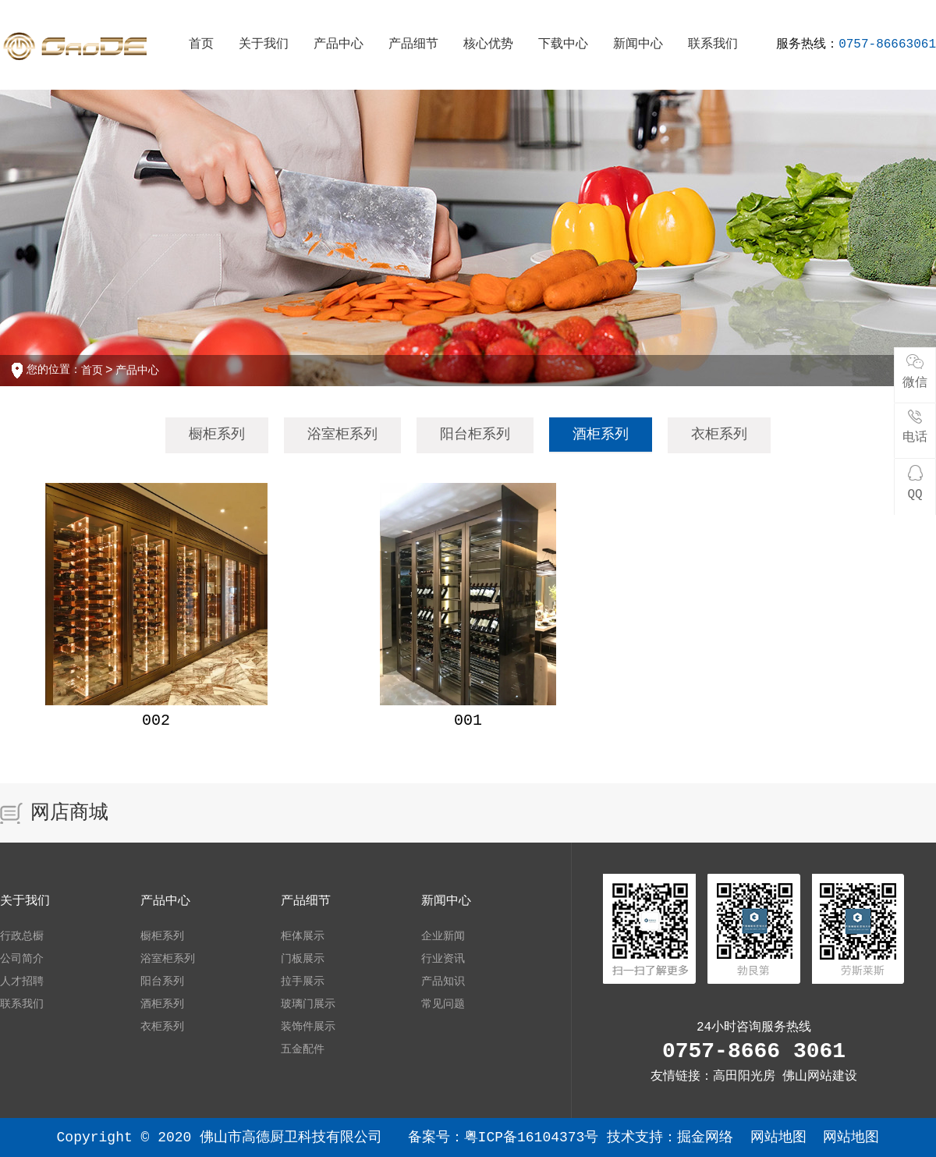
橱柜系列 (217, 434)
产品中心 (338, 44)
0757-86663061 (887, 44)
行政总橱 (22, 936)
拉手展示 (302, 981)
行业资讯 (443, 958)
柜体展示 (302, 936)
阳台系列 (162, 981)
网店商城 (69, 813)
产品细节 (413, 44)
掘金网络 (705, 1137)
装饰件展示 (308, 1026)
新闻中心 (638, 44)
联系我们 (713, 44)
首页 (201, 44)
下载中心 (563, 44)
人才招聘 (22, 981)
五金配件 (302, 1049)
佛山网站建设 (819, 1077)
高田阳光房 (744, 1077)
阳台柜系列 (475, 434)
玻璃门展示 (308, 1004)
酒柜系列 (601, 434)
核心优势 (488, 44)
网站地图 (778, 1137)
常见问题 (443, 1004)
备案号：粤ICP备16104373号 (508, 1137)
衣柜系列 (719, 434)
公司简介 (22, 958)
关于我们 (264, 44)
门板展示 (302, 958)
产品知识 (443, 981)
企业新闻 (443, 936)
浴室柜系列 (342, 434)
